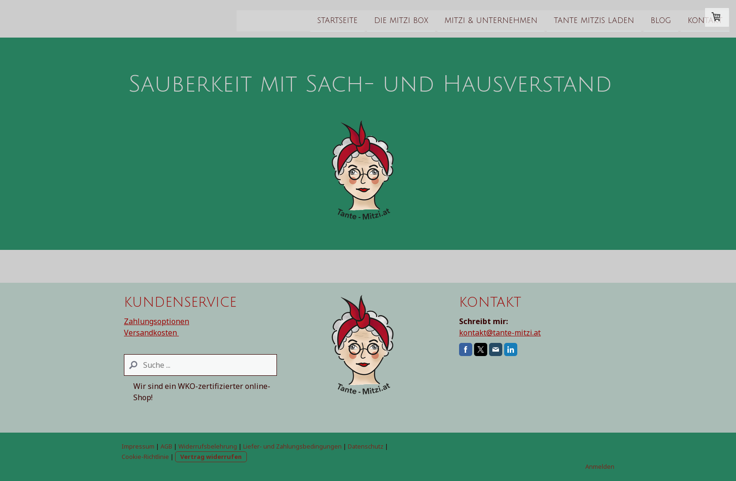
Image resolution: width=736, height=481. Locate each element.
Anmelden (599, 466)
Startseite (222, 18)
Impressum (138, 446)
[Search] (200, 365)
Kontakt (590, 18)
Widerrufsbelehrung (207, 446)
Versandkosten (151, 332)
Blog (546, 18)
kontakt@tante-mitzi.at (500, 332)
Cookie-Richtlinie (145, 456)
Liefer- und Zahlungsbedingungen (292, 446)
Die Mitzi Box (286, 18)
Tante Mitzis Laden (479, 18)
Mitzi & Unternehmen (376, 18)
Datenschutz (365, 446)
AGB (166, 446)
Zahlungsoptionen (156, 321)
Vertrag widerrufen (211, 456)
